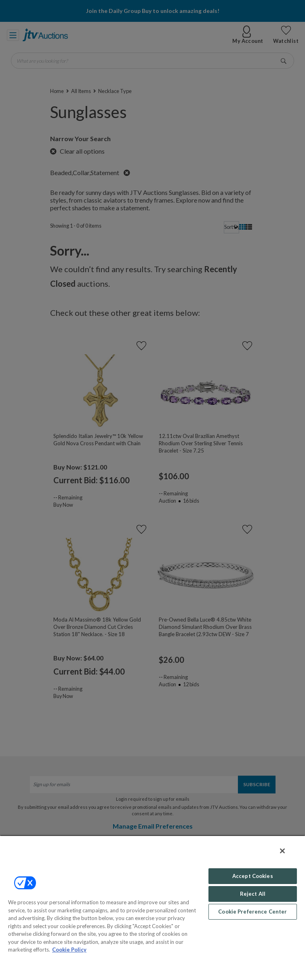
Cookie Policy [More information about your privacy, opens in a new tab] (69, 949)
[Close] (282, 851)
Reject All (252, 894)
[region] (152, 894)
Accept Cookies (252, 876)
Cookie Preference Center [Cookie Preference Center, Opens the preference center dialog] (252, 911)
